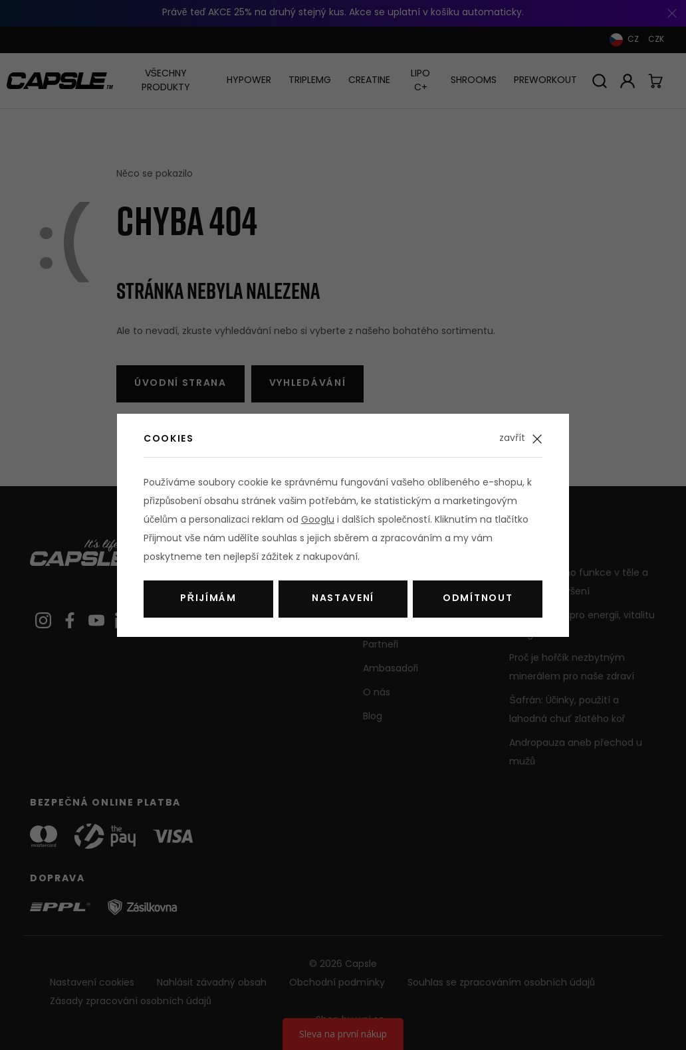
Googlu (317, 520)
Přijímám (208, 599)
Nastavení (343, 599)
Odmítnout (478, 599)
